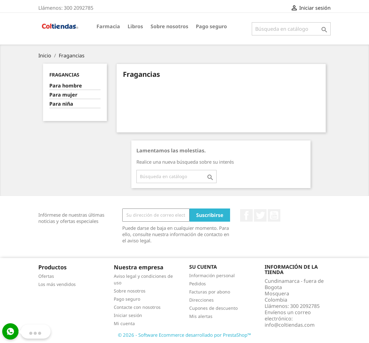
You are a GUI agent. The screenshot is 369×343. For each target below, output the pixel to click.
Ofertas (46, 276)
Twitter (260, 215)
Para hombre (65, 85)
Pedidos (197, 284)
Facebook (246, 215)
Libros (135, 26)
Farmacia (108, 26)
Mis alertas (200, 316)
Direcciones (201, 300)
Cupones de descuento (213, 308)
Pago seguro (211, 26)
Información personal (212, 275)
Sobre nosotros (169, 26)
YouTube (274, 215)
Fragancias (64, 74)
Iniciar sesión (128, 315)
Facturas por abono (209, 292)
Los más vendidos (57, 284)
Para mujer (63, 95)
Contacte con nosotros (137, 307)
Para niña (61, 104)
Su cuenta (203, 266)
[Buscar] (291, 28)
